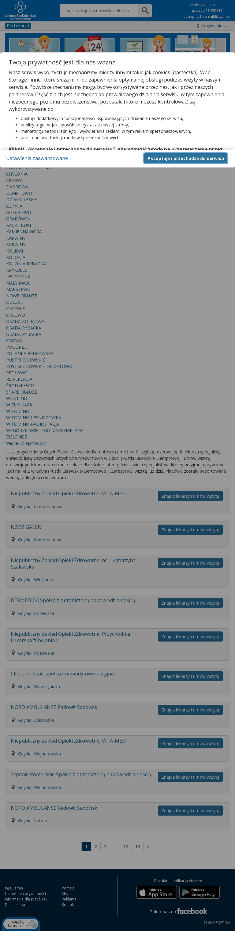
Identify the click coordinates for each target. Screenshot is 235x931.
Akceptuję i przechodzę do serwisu (185, 158)
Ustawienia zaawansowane (37, 158)
